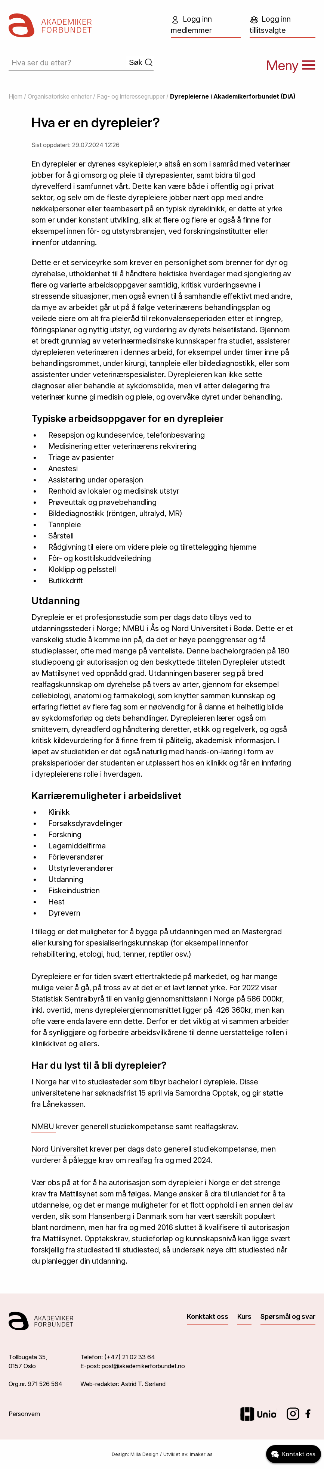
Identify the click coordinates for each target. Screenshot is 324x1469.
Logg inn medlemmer (191, 25)
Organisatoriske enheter (60, 96)
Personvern (24, 1413)
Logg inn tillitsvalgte (270, 25)
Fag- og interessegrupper (131, 96)
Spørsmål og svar (287, 1316)
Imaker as (201, 1454)
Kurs (244, 1316)
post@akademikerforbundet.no (143, 1366)
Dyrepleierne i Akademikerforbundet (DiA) (233, 96)
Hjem (15, 96)
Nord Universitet (59, 1149)
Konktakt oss (207, 1316)
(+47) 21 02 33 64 (129, 1357)
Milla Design (144, 1454)
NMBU (43, 1126)
